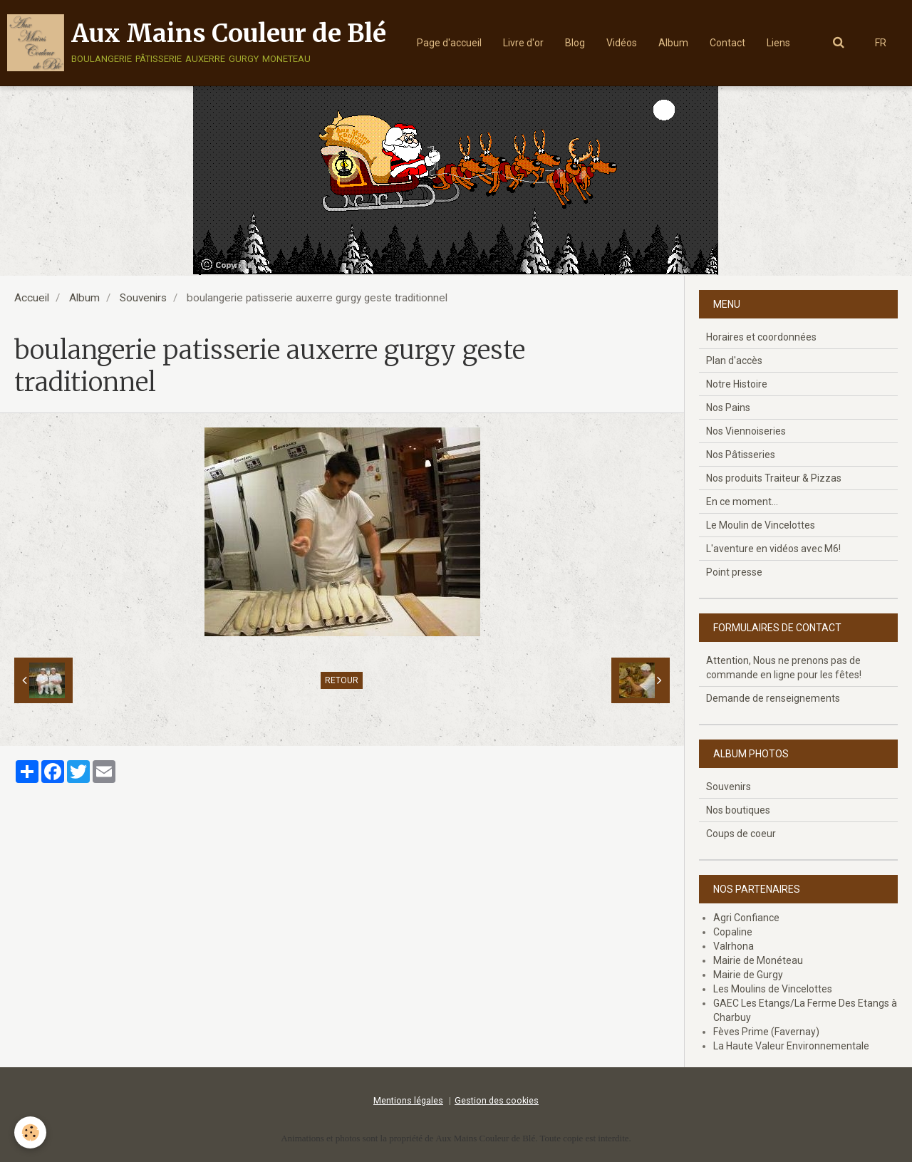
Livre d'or (523, 42)
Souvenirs (143, 297)
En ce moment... (742, 501)
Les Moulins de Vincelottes (772, 989)
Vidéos (621, 42)
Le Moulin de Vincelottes (760, 525)
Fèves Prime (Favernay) (766, 1031)
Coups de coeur (741, 833)
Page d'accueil (449, 42)
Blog (575, 42)
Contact (727, 42)
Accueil (31, 297)
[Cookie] (30, 1132)
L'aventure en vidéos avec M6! (773, 548)
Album (673, 42)
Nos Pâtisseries (740, 454)
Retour (341, 680)
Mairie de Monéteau (758, 960)
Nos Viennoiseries (746, 431)
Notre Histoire (736, 384)
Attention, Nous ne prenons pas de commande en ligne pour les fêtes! (783, 667)
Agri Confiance (746, 917)
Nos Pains (728, 407)
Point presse (734, 572)
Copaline (732, 932)
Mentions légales (408, 1100)
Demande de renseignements (773, 698)
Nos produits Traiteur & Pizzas (773, 478)
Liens (778, 42)
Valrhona (733, 946)
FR (880, 42)
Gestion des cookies (497, 1100)
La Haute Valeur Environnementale (791, 1046)
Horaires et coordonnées (761, 337)
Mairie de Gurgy (748, 974)
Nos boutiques (738, 810)
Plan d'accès (734, 360)
